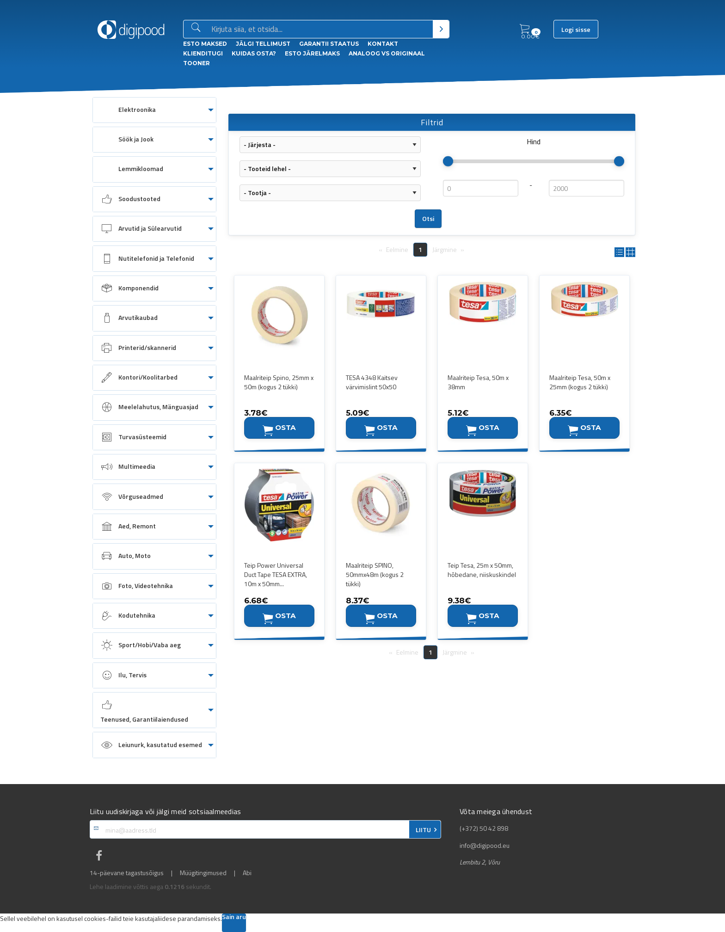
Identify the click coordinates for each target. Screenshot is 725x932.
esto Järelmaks (312, 53)
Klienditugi (203, 53)
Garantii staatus (329, 43)
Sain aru (234, 917)
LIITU (423, 830)
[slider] (448, 161)
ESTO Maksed (205, 43)
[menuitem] (154, 110)
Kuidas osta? (254, 53)
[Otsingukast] (320, 29)
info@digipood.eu (485, 845)
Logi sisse (575, 30)
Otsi (428, 219)
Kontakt (383, 43)
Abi (247, 873)
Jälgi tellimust (263, 43)
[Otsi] (441, 29)
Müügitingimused (203, 873)
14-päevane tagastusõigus (127, 873)
